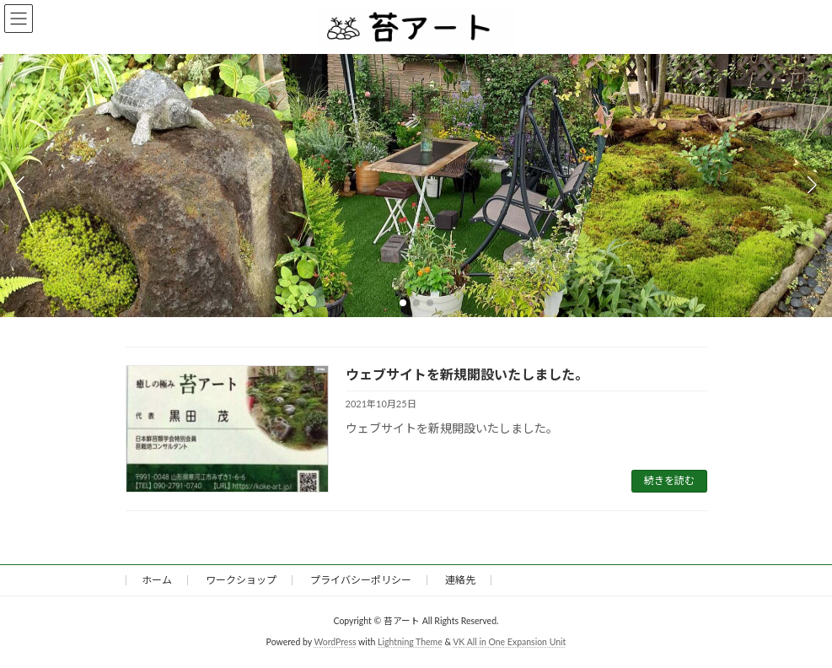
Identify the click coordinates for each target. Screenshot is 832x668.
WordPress (335, 642)
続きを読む (669, 480)
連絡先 (460, 580)
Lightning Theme (410, 642)
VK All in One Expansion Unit (509, 642)
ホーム (157, 580)
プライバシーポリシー (360, 580)
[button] (403, 302)
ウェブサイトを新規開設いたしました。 (467, 374)
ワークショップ (241, 580)
